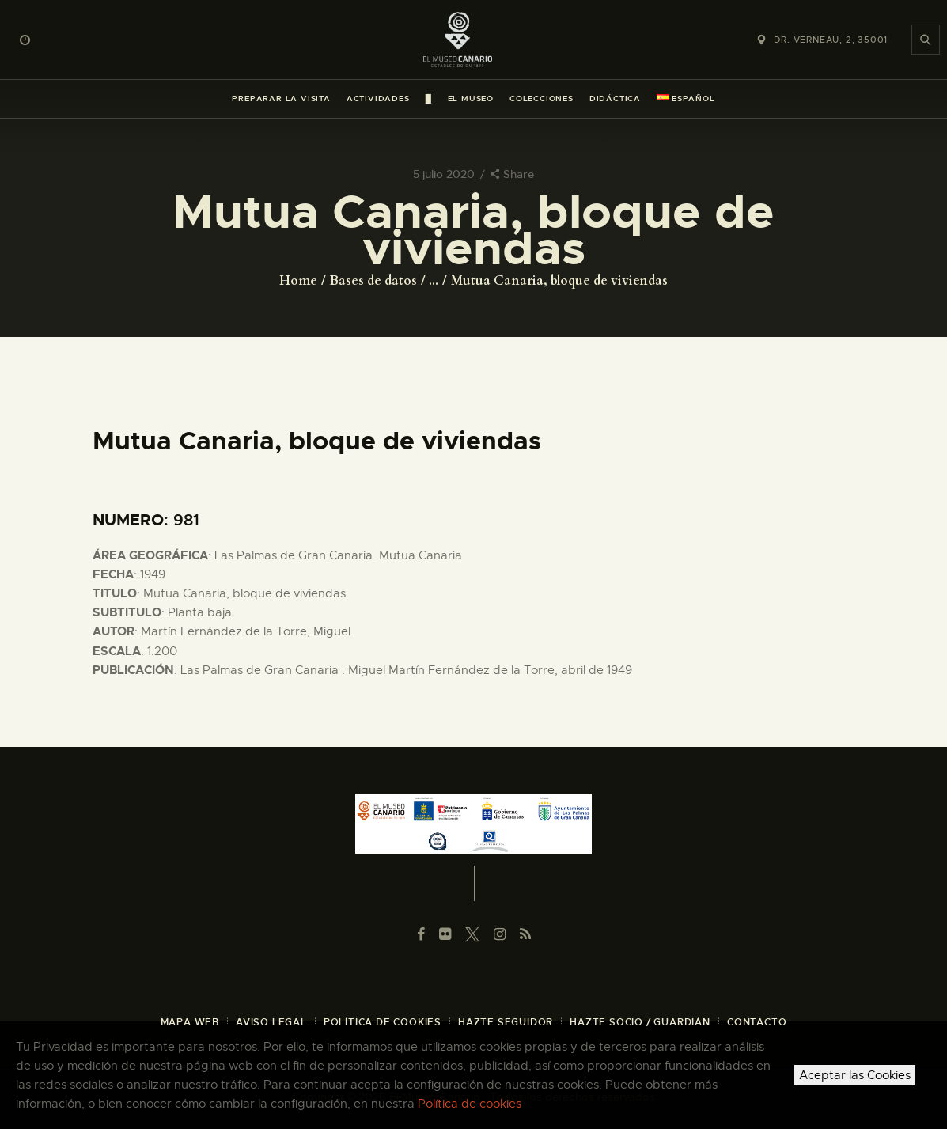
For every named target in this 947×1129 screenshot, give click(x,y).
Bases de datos (373, 281)
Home (298, 281)
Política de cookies (469, 1104)
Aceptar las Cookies (855, 1075)
